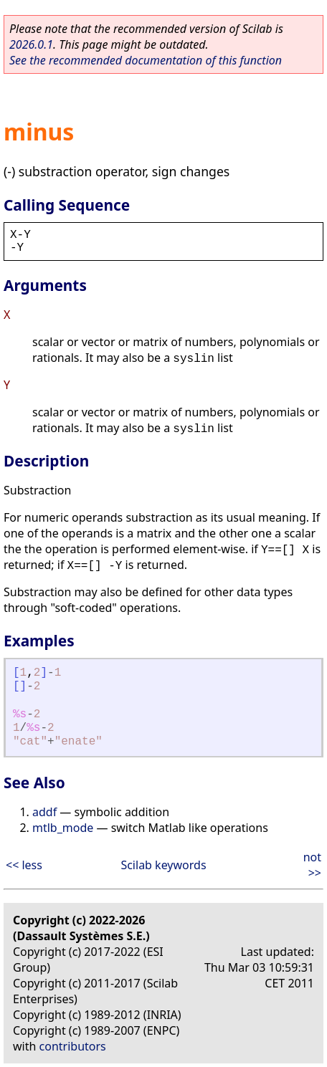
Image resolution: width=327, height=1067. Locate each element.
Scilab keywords (163, 865)
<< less (24, 865)
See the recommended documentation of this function (145, 60)
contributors (72, 1046)
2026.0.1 (31, 44)
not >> (312, 865)
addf (44, 812)
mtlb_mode (62, 828)
